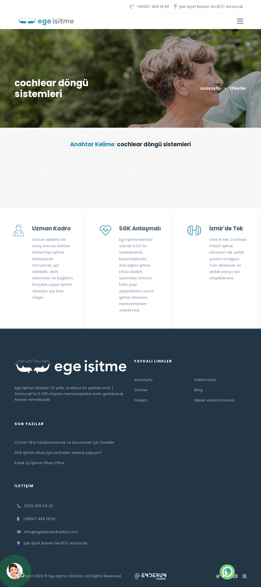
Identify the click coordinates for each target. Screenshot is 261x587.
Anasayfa (210, 88)
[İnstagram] (245, 576)
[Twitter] (218, 576)
